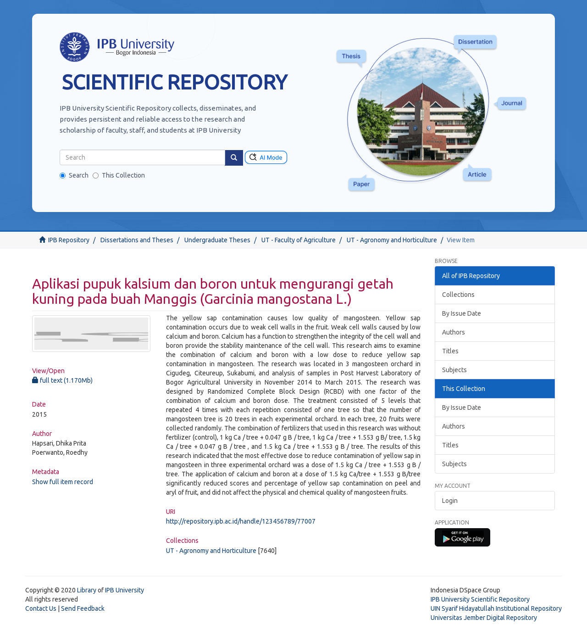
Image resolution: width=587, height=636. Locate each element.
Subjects (454, 370)
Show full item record (62, 481)
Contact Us (40, 608)
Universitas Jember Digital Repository (484, 617)
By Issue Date (461, 313)
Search (74, 175)
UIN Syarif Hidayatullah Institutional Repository (496, 608)
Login (450, 500)
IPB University (124, 590)
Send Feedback (83, 608)
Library (86, 590)
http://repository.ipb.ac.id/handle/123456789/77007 (241, 521)
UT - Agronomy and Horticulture (392, 240)
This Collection (119, 175)
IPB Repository (68, 240)
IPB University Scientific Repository (480, 599)
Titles (450, 351)
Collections (458, 294)
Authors (453, 332)
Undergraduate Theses (217, 240)
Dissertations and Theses (136, 240)
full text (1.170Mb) (62, 380)
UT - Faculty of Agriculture (298, 240)
